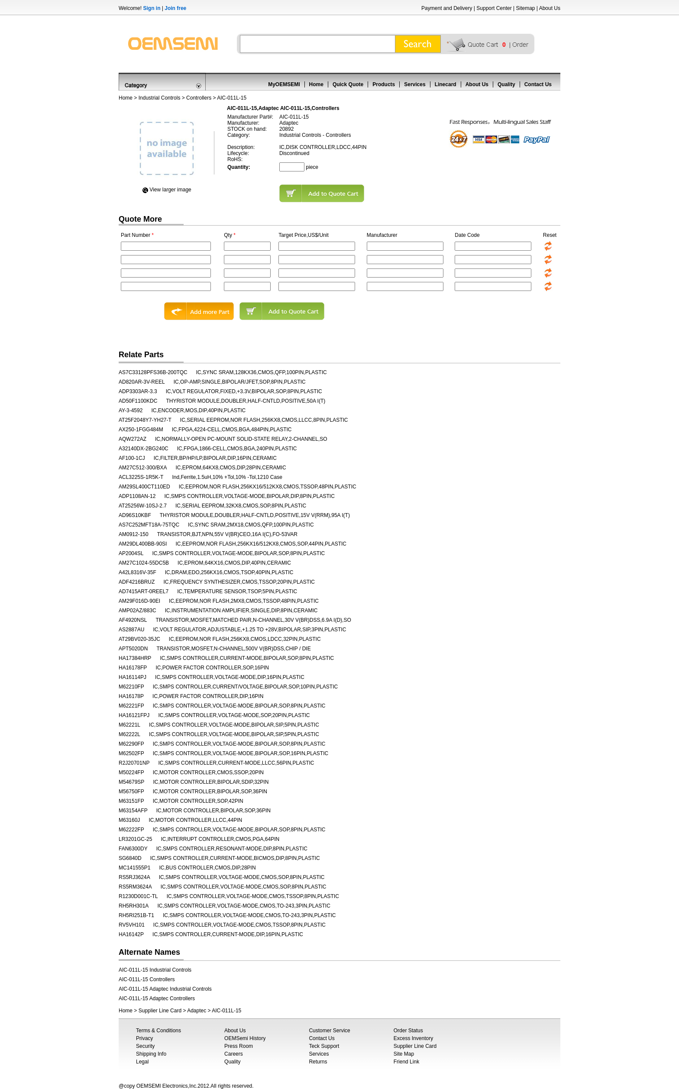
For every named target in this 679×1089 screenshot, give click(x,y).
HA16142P (131, 934)
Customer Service (329, 1031)
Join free (175, 8)
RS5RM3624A (135, 887)
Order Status (408, 1031)
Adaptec (196, 1011)
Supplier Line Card (160, 1011)
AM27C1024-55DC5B (144, 563)
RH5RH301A (134, 906)
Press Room (238, 1046)
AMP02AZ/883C (137, 611)
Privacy (144, 1038)
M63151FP (131, 801)
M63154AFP (133, 811)
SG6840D (130, 858)
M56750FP (131, 791)
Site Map (404, 1054)
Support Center (493, 8)
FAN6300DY (133, 849)
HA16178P (131, 696)
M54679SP (131, 782)
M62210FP (131, 687)
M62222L (129, 734)
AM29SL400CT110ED (144, 487)
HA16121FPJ (134, 715)
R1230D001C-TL (138, 896)
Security (145, 1046)
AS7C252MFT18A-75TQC (149, 525)
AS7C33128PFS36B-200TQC (153, 372)
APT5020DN (133, 649)
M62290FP (131, 744)
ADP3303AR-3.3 (138, 391)
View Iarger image (170, 190)
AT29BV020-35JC (139, 639)
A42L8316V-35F (137, 572)
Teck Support (324, 1046)
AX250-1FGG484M (141, 430)
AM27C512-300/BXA (143, 468)
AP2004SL (131, 553)
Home (316, 84)
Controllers (198, 98)
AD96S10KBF (135, 515)
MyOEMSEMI (284, 84)
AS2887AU (131, 630)
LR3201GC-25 (135, 839)
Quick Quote (348, 84)
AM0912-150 (134, 534)
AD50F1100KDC (138, 401)
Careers (233, 1054)
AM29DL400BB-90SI (143, 544)
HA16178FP (133, 668)
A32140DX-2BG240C (143, 449)
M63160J (129, 820)
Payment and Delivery (446, 8)
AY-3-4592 (130, 410)
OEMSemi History (244, 1038)
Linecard (445, 84)
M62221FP (131, 706)
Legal (142, 1062)
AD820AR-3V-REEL (142, 382)
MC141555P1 (134, 868)
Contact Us (538, 84)
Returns (318, 1062)
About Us (549, 8)
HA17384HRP (135, 658)
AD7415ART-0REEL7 (143, 591)
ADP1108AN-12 (137, 496)
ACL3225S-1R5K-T (141, 477)
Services (414, 84)
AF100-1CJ (132, 458)
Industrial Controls (160, 98)
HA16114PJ (132, 677)
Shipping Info (151, 1054)
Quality (506, 84)
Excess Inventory (413, 1038)
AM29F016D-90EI (139, 601)
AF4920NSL (133, 620)
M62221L (129, 725)
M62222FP (131, 830)
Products (383, 84)
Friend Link (406, 1062)
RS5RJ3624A (134, 877)
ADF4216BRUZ (137, 582)
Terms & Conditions (158, 1031)
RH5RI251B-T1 (136, 915)
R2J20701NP (134, 763)
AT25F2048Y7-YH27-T (145, 420)
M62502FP (131, 753)
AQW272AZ (132, 439)
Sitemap (525, 8)
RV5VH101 (132, 925)
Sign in (151, 8)
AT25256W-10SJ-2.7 (143, 506)
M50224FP (131, 772)
